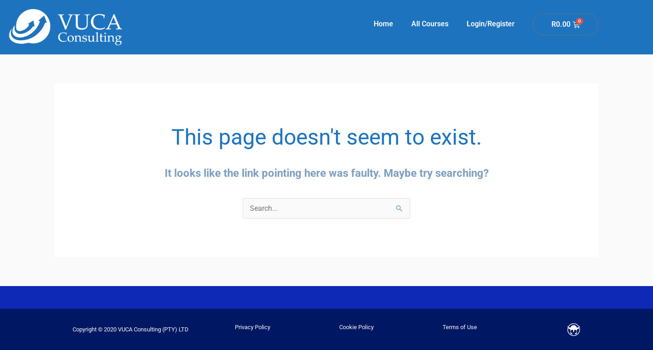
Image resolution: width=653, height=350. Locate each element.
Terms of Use (460, 327)
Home (383, 23)
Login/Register (491, 23)
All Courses (429, 23)
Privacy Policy (252, 327)
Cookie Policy (356, 327)
